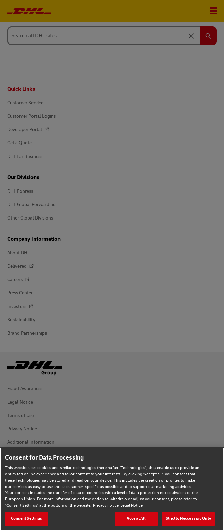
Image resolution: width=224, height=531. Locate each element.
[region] (112, 489)
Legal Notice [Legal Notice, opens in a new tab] (131, 505)
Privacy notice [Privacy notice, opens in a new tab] (106, 505)
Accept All (136, 518)
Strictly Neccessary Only (188, 518)
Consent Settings (26, 518)
